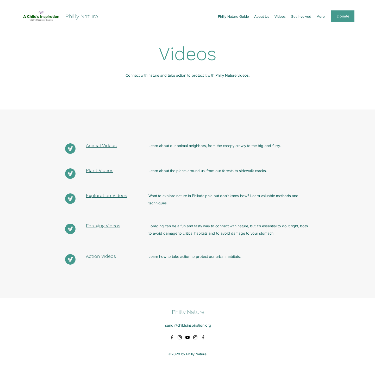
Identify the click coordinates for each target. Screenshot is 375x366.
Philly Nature (81, 16)
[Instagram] (179, 337)
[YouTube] (187, 337)
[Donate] (342, 16)
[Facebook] (171, 337)
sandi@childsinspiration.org (188, 325)
